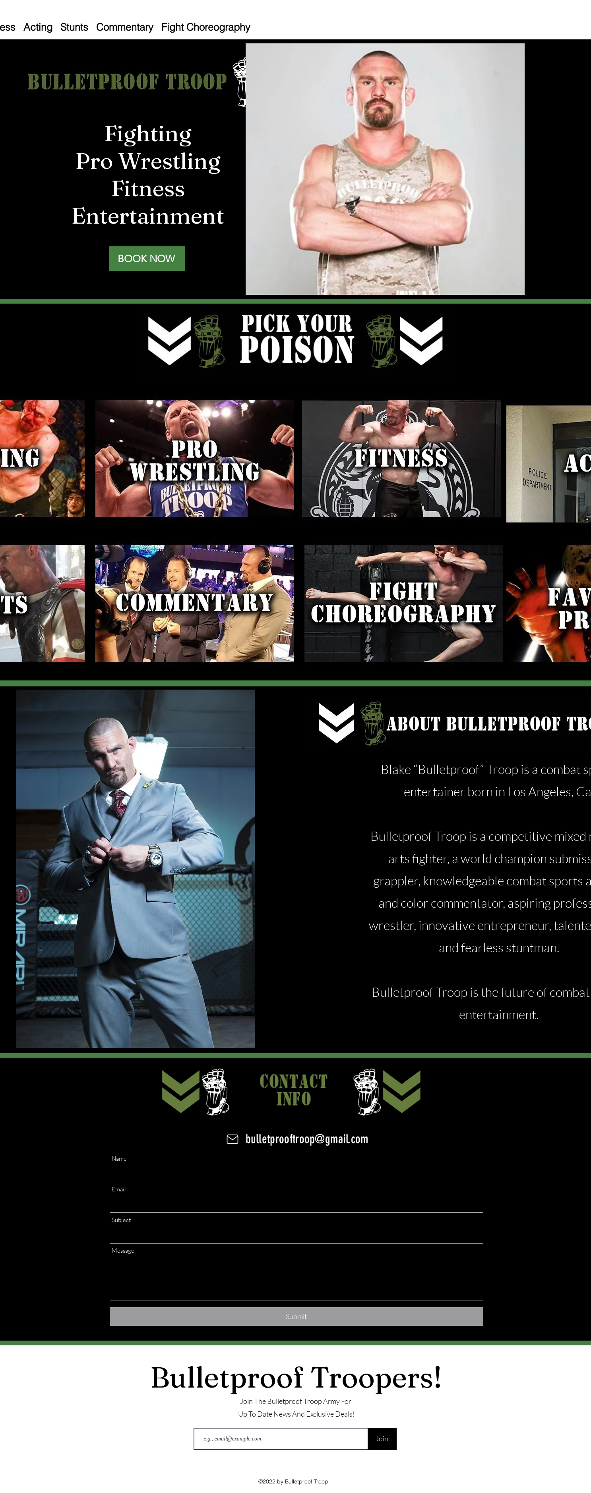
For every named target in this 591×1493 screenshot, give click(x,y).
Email (119, 1189)
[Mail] (232, 1139)
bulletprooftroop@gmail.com (307, 1139)
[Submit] (296, 1316)
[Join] (382, 1439)
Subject (121, 1220)
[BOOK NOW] (147, 258)
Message (123, 1250)
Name (119, 1159)
